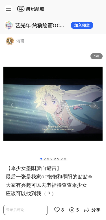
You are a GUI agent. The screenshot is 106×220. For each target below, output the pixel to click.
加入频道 (82, 25)
